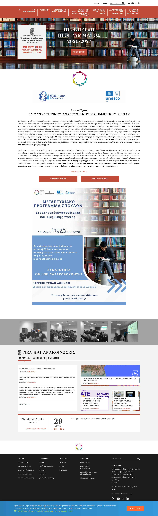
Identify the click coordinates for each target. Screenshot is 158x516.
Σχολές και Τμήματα (46, 467)
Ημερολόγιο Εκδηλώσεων (85, 468)
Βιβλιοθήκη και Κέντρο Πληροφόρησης (88, 474)
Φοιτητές (42, 475)
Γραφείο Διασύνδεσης (46, 479)
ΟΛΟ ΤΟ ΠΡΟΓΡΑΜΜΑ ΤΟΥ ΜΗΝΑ (36, 429)
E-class (62, 467)
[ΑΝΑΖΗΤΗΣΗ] (117, 3)
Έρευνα (41, 471)
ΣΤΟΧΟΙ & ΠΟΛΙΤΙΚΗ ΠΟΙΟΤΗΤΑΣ (132, 12)
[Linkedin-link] (139, 3)
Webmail (62, 463)
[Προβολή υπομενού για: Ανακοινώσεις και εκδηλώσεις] (124, 10)
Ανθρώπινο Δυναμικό (25, 475)
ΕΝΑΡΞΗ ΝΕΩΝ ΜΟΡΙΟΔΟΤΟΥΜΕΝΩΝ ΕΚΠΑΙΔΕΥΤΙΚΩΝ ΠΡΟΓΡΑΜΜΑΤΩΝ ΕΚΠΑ (123, 403)
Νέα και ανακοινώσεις (26, 479)
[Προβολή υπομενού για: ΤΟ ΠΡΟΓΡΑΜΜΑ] (36, 10)
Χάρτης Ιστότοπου (24, 467)
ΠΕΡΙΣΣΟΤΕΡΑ (24, 405)
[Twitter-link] (136, 3)
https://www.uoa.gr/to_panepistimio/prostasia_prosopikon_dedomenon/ (43, 511)
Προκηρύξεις (85, 463)
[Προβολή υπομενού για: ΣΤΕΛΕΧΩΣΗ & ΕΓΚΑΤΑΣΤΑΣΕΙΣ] (67, 10)
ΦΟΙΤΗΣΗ (43, 10)
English (104, 3)
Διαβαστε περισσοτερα (79, 171)
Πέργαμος (63, 471)
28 (54, 429)
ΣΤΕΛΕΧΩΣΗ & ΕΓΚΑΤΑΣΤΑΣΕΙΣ (59, 11)
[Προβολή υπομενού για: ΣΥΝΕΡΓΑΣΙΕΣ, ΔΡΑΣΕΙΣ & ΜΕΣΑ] (106, 10)
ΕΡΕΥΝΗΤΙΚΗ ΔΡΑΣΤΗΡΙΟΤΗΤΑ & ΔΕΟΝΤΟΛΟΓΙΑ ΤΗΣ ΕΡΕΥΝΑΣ (80, 12)
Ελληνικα (97, 3)
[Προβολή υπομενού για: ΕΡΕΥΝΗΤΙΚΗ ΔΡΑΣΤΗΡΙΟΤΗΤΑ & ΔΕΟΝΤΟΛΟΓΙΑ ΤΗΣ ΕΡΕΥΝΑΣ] (90, 10)
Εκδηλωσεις (53, 357)
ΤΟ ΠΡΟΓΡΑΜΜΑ (29, 11)
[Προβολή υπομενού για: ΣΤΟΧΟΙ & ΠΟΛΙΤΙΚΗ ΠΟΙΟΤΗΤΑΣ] (139, 10)
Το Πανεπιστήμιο (24, 463)
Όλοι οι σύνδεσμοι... (87, 479)
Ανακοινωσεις (39, 357)
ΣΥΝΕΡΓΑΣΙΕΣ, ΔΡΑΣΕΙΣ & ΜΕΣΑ (99, 12)
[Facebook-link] (129, 3)
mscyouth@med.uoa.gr (124, 495)
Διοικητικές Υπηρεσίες (26, 471)
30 (62, 429)
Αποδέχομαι (135, 508)
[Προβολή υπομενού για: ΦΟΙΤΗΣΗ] (49, 10)
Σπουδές (42, 463)
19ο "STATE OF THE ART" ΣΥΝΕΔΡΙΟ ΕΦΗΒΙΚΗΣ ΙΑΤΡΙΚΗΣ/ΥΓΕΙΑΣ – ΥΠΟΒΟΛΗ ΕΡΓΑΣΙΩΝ (93, 403)
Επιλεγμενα (24, 357)
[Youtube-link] (132, 3)
